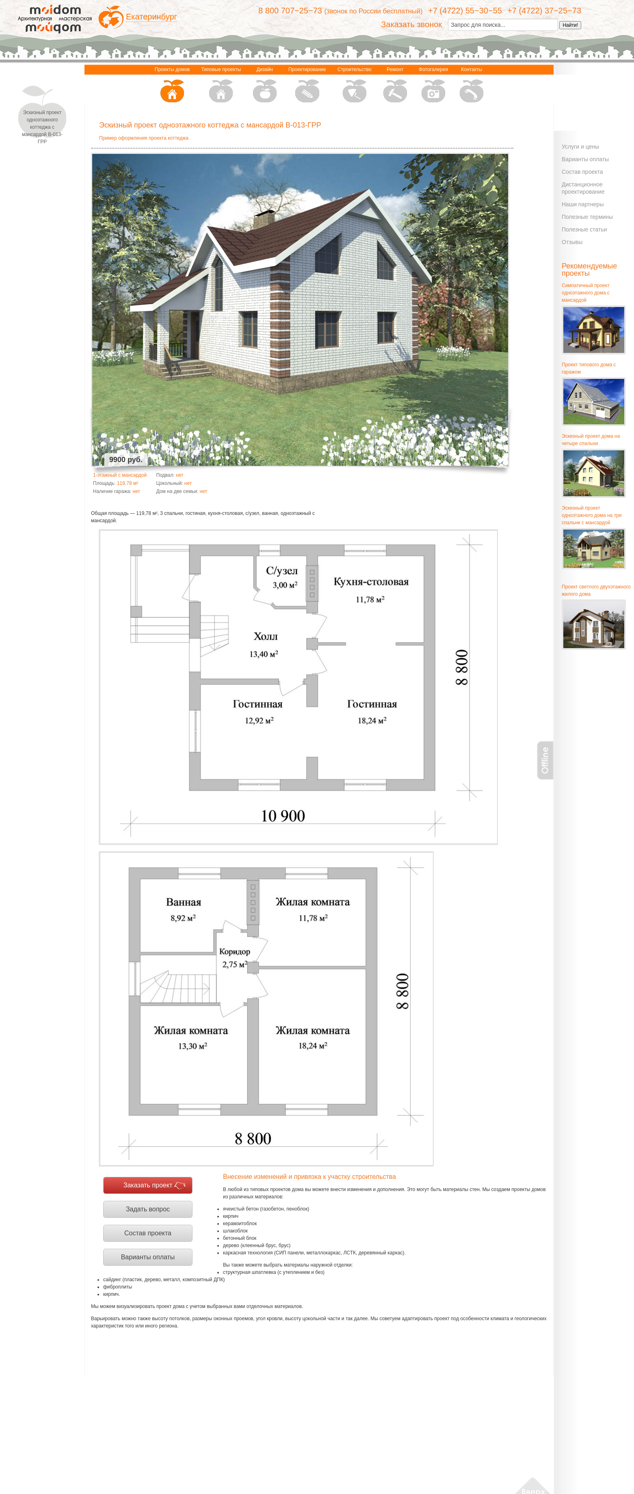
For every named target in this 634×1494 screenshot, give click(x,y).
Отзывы (572, 242)
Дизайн (265, 85)
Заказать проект (148, 1185)
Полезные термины (587, 217)
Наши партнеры (583, 204)
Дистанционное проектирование (583, 188)
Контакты (471, 85)
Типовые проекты (221, 85)
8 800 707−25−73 (290, 10)
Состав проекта (147, 1233)
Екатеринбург (151, 16)
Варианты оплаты (148, 1257)
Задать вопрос (148, 1209)
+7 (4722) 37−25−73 (544, 10)
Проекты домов (172, 85)
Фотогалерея (433, 85)
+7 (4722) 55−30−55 (465, 10)
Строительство (355, 85)
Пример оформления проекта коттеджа (143, 138)
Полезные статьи (584, 229)
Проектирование (307, 85)
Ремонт (395, 85)
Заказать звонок (411, 24)
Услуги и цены (580, 146)
